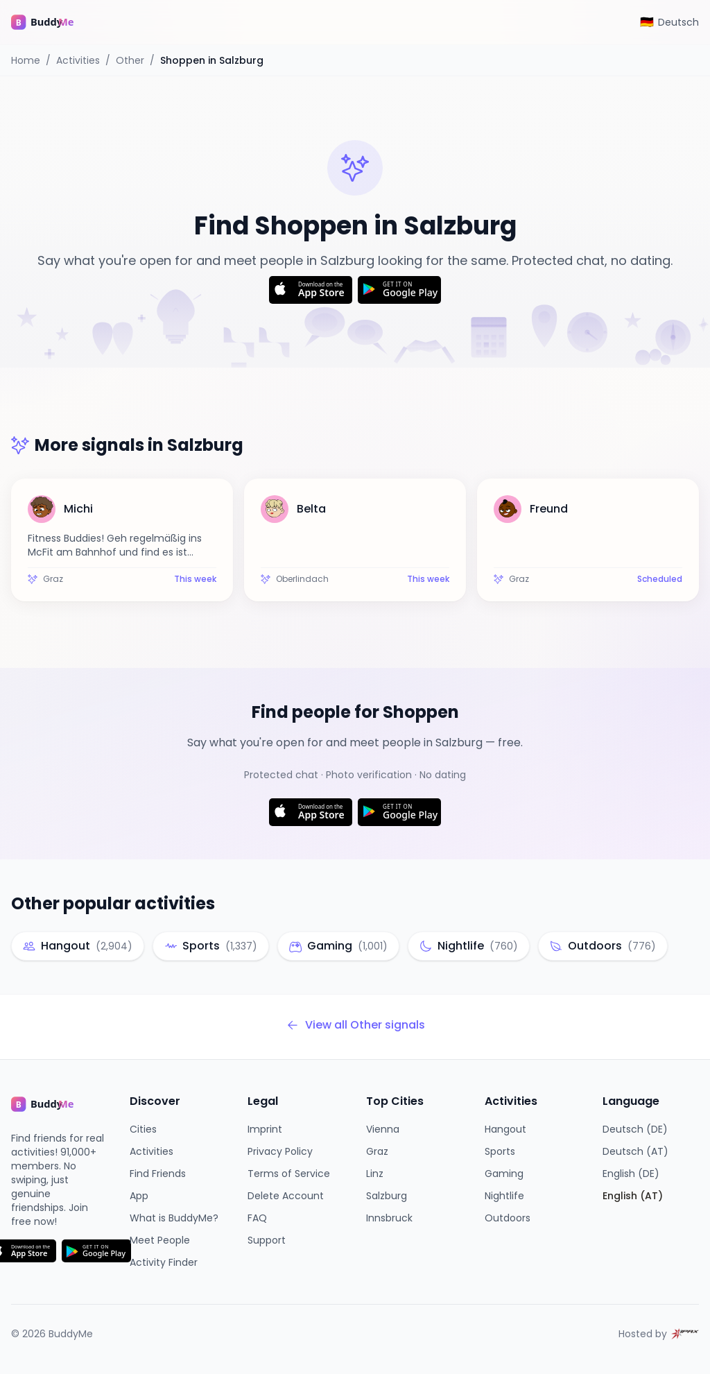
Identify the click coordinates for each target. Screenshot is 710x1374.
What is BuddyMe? (174, 1218)
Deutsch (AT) (635, 1151)
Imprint (265, 1129)
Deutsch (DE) (635, 1129)
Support (267, 1240)
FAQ (257, 1218)
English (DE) (631, 1173)
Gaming (504, 1173)
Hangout (505, 1129)
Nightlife (504, 1196)
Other (130, 60)
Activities (78, 60)
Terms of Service (289, 1173)
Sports (500, 1151)
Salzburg (386, 1196)
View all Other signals (355, 1025)
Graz (377, 1151)
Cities (143, 1129)
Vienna (382, 1129)
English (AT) (633, 1196)
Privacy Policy (280, 1151)
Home (25, 60)
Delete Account (286, 1196)
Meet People (160, 1240)
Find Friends (158, 1173)
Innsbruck (389, 1218)
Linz (374, 1173)
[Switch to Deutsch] (669, 22)
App (139, 1196)
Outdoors (507, 1218)
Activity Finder (164, 1262)
